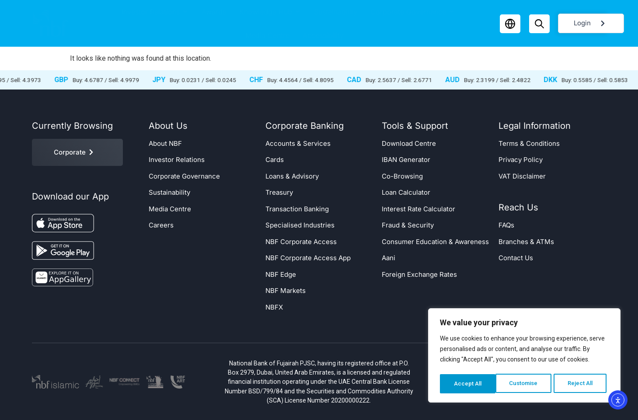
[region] (524, 357)
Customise (468, 383)
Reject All (525, 383)
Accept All (582, 383)
